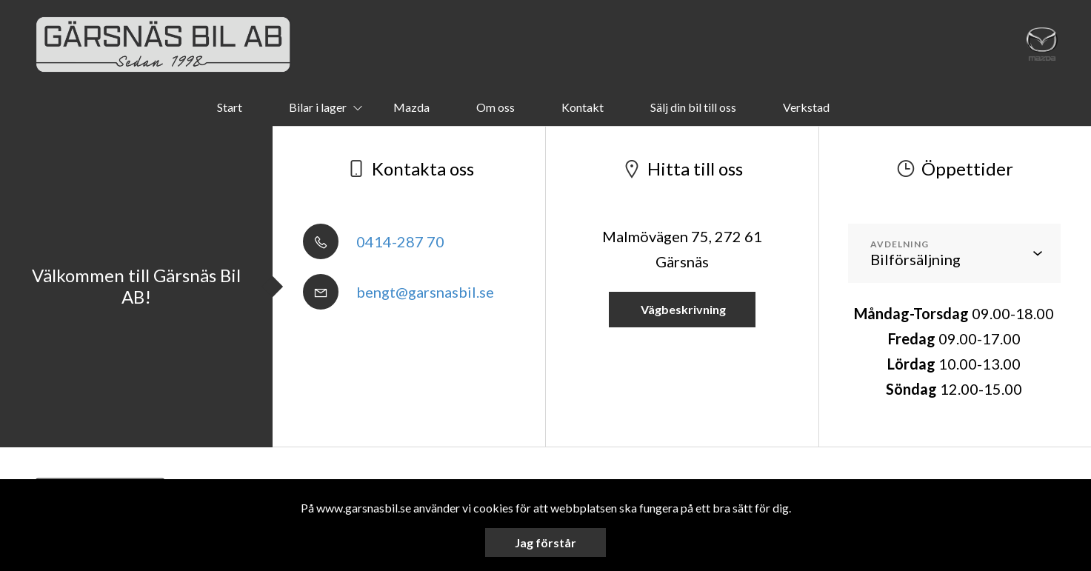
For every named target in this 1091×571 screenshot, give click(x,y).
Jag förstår (545, 542)
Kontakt (582, 107)
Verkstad (806, 107)
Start (229, 107)
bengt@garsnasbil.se (398, 291)
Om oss (495, 107)
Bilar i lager (318, 107)
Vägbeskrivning (682, 309)
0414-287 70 (373, 241)
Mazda (411, 107)
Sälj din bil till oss (693, 107)
